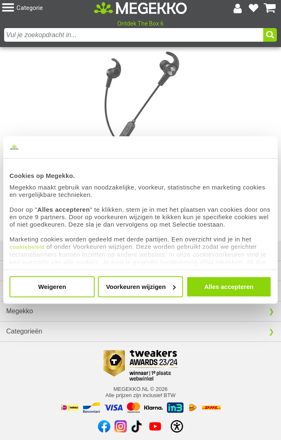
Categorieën (24, 331)
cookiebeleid (27, 247)
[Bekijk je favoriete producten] (254, 8)
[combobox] (133, 35)
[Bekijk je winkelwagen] (270, 8)
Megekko (19, 311)
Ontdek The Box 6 (140, 23)
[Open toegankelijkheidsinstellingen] (177, 426)
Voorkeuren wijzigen (141, 286)
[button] (48, 8)
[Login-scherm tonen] (238, 8)
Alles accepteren (228, 286)
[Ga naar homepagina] (141, 8)
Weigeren (52, 286)
